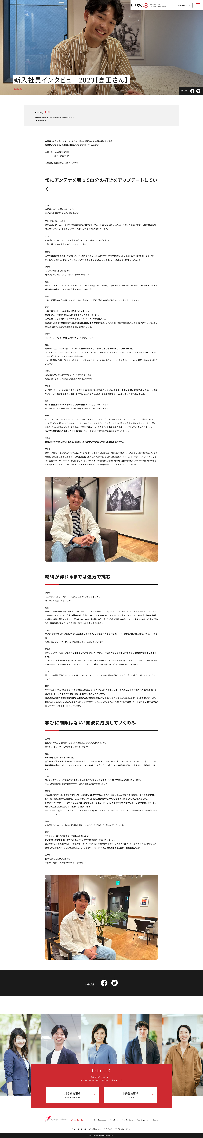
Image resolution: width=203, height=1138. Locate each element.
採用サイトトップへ (183, 5)
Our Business (100, 1120)
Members (114, 1120)
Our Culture (127, 1120)
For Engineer (143, 1120)
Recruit (156, 1120)
